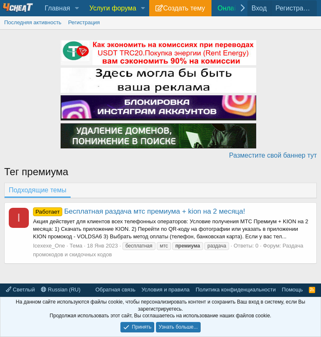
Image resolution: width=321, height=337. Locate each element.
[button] (77, 8)
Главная (57, 8)
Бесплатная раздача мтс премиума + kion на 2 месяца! (139, 211)
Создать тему (184, 8)
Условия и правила (165, 289)
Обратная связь (115, 289)
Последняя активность (32, 22)
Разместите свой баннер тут (273, 155)
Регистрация (84, 22)
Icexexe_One (49, 246)
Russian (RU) (61, 289)
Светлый (20, 289)
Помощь (292, 289)
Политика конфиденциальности (236, 289)
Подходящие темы (37, 190)
